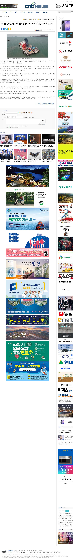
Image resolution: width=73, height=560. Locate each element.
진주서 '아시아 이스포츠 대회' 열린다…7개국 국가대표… (20, 161)
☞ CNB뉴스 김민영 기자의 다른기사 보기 (45, 103)
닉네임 (4, 112)
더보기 (71, 427)
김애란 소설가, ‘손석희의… (65, 444)
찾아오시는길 (38, 552)
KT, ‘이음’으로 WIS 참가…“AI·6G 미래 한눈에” (47, 146)
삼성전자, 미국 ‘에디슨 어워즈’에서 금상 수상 (34, 160)
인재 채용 (40, 550)
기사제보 (71, 1)
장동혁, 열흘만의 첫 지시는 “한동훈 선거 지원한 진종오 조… (64, 432)
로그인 (62, 1)
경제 (22, 550)
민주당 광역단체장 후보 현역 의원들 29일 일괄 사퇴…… (20, 146)
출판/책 (35, 550)
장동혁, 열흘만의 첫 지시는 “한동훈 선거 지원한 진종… (6, 146)
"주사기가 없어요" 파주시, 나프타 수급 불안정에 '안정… (48, 161)
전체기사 (16, 550)
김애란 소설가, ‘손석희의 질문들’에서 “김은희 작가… (34, 146)
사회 (24, 550)
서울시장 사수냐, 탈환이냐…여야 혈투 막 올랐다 (5, 160)
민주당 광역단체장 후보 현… (65, 442)
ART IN (32, 550)
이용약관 (43, 552)
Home (1, 16)
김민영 (40, 30)
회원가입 (66, 1)
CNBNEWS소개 (17, 552)
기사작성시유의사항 (31, 552)
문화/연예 (28, 550)
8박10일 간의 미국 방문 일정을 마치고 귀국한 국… (69, 437)
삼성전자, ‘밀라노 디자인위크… (65, 542)
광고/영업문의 (23, 552)
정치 (19, 550)
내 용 (3, 119)
